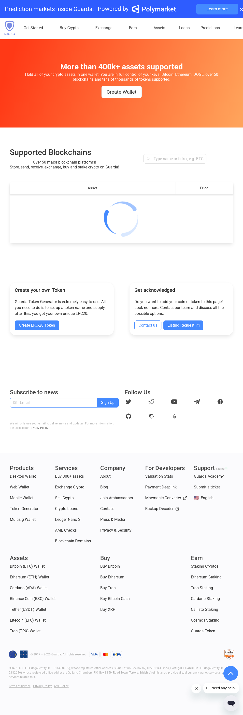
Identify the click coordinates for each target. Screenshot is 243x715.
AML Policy (61, 686)
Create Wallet (122, 92)
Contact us (148, 325)
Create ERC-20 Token (37, 325)
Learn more (217, 8)
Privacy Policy (38, 428)
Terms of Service (19, 686)
